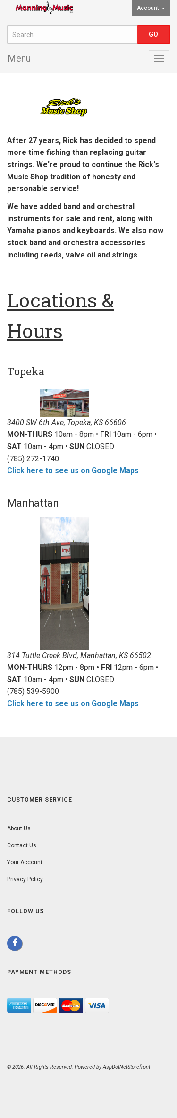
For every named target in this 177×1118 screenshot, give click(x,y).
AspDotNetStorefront (126, 1067)
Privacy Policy (25, 879)
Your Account (24, 862)
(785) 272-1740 (33, 458)
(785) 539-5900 (33, 691)
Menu (19, 58)
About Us (19, 828)
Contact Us (21, 845)
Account (151, 8)
